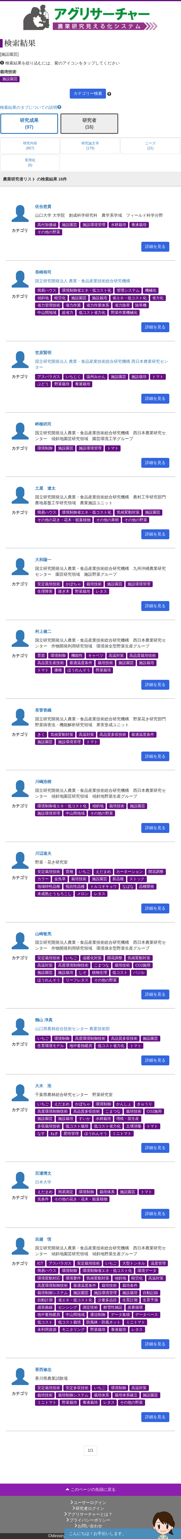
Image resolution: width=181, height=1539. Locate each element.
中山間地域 (46, 312)
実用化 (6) (30, 162)
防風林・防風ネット (103, 1322)
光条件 (43, 1199)
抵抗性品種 (75, 886)
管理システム (128, 290)
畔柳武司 (43, 424)
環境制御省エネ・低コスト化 (86, 290)
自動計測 (45, 1300)
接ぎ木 (63, 591)
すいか (84, 1119)
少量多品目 (107, 1300)
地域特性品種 (48, 886)
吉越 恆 (43, 1239)
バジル (139, 973)
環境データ (147, 1271)
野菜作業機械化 (124, 312)
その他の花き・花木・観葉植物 (63, 520)
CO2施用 (142, 965)
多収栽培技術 (48, 1126)
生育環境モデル (50, 1045)
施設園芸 (10, 79)
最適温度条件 (80, 663)
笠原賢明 (43, 352)
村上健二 (43, 631)
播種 (58, 670)
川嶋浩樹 (43, 781)
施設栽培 (99, 298)
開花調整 (155, 872)
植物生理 (99, 973)
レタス (101, 591)
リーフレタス (77, 980)
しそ (82, 973)
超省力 (67, 312)
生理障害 (45, 591)
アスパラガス (48, 377)
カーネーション (129, 872)
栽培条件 (130, 1285)
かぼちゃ (73, 584)
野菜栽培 (61, 384)
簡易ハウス (46, 290)
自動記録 (150, 1293)
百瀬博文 (43, 1173)
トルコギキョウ (103, 886)
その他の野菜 (48, 232)
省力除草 (122, 305)
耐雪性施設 (112, 1307)
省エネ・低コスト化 (129, 298)
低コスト (120, 973)
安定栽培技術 (48, 584)
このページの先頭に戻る (90, 1489)
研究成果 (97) (29, 123)
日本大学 (43, 1182)
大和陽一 (43, 559)
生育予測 (150, 1300)
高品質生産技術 (50, 663)
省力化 (157, 298)
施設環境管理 (94, 225)
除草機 (141, 305)
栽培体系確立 (126, 1395)
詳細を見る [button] (155, 246)
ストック (137, 879)
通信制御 (97, 1315)
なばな (128, 886)
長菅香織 (43, 710)
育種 (69, 872)
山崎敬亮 (43, 934)
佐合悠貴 (43, 206)
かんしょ (123, 1104)
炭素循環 (135, 1307)
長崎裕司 (43, 272)
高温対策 (116, 656)
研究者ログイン (88, 1508)
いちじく (73, 377)
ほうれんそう (78, 670)
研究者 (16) (89, 123)
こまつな (101, 965)
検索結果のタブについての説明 (30, 107)
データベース (146, 1315)
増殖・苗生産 (127, 1119)
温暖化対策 (92, 958)
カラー (43, 879)
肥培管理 (71, 1133)
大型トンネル (133, 1263)
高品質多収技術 (113, 734)
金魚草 (60, 879)
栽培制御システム (52, 1293)
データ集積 (120, 1315)
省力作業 (73, 305)
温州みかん (95, 377)
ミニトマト (121, 1133)
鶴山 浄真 (44, 1020)
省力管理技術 (48, 305)
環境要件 (73, 1278)
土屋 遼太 (45, 488)
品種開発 (146, 886)
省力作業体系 (97, 305)
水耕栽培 (118, 225)
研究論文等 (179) (90, 145)
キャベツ (95, 656)
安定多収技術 (77, 1388)
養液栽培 (139, 225)
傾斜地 (43, 298)
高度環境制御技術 (73, 965)
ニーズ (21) (150, 145)
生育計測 (130, 1300)
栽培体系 (107, 1192)
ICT (40, 1263)
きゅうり (144, 1104)
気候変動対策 (128, 512)
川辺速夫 (43, 853)
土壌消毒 (133, 1126)
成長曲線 (45, 1307)
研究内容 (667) (30, 145)
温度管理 (158, 1263)
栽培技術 (94, 584)
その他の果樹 (107, 520)
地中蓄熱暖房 (80, 1045)
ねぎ (54, 1133)
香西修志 (43, 1369)
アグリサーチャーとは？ (87, 1514)
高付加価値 (46, 225)
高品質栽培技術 (142, 656)
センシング (67, 1307)
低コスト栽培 (77, 1126)
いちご (84, 872)
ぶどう (43, 384)
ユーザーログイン (87, 1502)
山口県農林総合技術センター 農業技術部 (72, 1028)
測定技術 (90, 1307)
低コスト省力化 (92, 312)
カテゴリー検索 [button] (88, 93)
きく (41, 734)
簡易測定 (65, 1192)
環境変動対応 (48, 1278)
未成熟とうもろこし (54, 894)
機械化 (150, 290)
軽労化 (60, 298)
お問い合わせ (88, 1526)
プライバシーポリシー (87, 1520)
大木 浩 (43, 1085)
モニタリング (73, 1329)
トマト (157, 377)
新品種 (118, 879)
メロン (82, 894)
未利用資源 (46, 1329)
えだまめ (103, 872)
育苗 (41, 656)
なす (41, 1133)
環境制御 (45, 448)
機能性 (77, 656)
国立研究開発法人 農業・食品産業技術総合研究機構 (82, 281)
